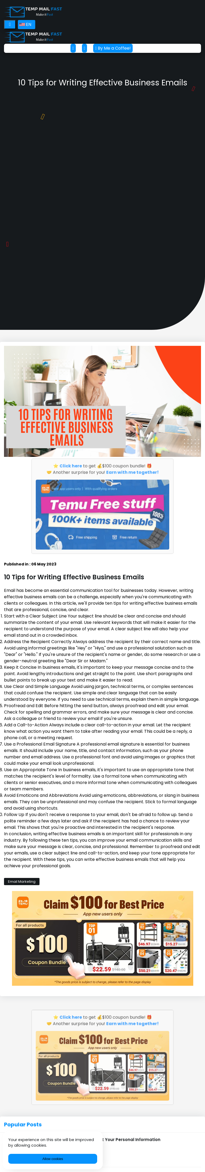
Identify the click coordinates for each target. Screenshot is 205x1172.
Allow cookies (52, 1159)
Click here (71, 465)
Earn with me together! (132, 471)
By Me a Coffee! (113, 48)
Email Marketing (22, 881)
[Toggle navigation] (10, 24)
